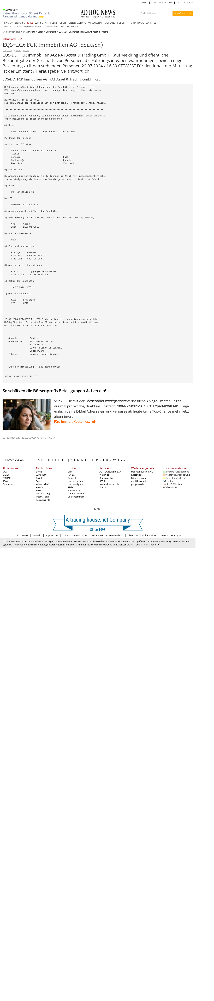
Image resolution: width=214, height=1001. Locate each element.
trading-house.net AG (142, 471)
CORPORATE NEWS (50, 27)
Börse (40, 31)
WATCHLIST (188, 3)
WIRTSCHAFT (41, 22)
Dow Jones (8, 484)
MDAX (6, 474)
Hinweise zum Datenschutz (107, 535)
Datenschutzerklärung (75, 535)
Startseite (30, 31)
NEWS (6, 22)
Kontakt (103, 487)
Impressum (51, 535)
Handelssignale (75, 484)
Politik (39, 478)
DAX (5, 471)
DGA (20, 39)
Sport (39, 481)
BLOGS (153, 3)
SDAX (5, 481)
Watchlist (104, 474)
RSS (178, 3)
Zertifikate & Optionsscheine (76, 492)
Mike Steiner (149, 535)
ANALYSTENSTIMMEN (32, 27)
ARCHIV (145, 3)
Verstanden (150, 544)
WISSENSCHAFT (96, 22)
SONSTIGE (151, 22)
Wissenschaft (42, 484)
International (42, 496)
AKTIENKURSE (17, 22)
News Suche (180, 13)
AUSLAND (110, 22)
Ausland (40, 487)
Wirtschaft (41, 474)
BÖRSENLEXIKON (166, 3)
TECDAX (7, 478)
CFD (70, 471)
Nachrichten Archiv (109, 484)
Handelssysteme (76, 481)
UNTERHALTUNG (77, 22)
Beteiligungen (9, 39)
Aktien (71, 487)
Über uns (133, 535)
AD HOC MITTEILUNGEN (12, 27)
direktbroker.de (139, 481)
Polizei (39, 490)
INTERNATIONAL (135, 22)
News (25, 535)
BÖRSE (29, 22)
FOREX (71, 474)
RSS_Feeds (104, 481)
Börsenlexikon (14, 460)
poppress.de (137, 484)
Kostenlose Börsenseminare (139, 476)
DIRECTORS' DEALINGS (69, 27)
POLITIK (54, 22)
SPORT (63, 22)
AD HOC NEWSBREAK (110, 471)
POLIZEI (121, 22)
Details (139, 544)
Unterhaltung (43, 493)
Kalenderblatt (43, 499)
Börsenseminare (76, 496)
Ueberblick (51, 31)
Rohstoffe (73, 478)
